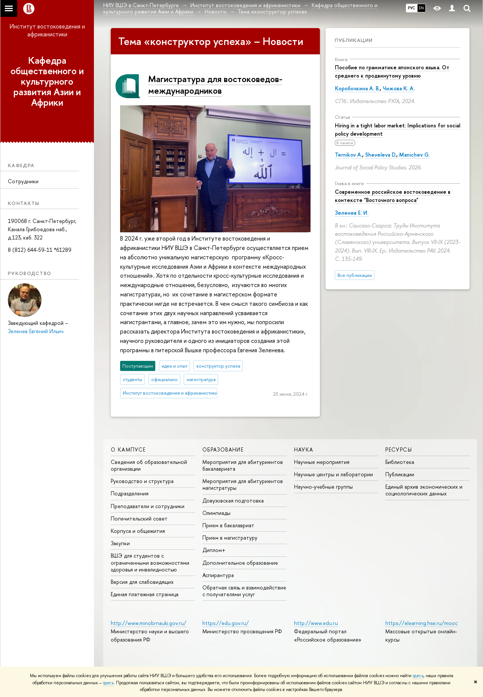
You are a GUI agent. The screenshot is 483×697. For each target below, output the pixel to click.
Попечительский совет (139, 518)
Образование (223, 449)
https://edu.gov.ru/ (225, 623)
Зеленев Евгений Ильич (36, 331)
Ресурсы (398, 449)
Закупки (120, 543)
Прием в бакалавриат (228, 525)
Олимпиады (216, 512)
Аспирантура (218, 575)
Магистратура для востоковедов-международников (215, 84)
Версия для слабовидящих (142, 581)
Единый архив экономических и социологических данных (423, 490)
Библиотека (399, 461)
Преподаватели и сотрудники (147, 506)
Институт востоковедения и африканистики (47, 30)
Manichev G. (414, 154)
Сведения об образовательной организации (149, 465)
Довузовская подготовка (233, 500)
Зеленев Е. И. (352, 212)
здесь (418, 676)
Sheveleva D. (380, 154)
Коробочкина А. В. (357, 88)
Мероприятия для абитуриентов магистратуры (242, 484)
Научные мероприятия (321, 461)
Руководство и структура (142, 481)
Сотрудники (23, 181)
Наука (304, 449)
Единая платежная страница (144, 594)
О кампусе (128, 449)
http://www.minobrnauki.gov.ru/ (148, 623)
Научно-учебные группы (323, 486)
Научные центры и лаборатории (333, 474)
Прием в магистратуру (229, 537)
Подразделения (130, 493)
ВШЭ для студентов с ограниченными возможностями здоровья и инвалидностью (150, 562)
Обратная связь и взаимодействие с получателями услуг (244, 591)
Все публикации (354, 275)
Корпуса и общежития (138, 530)
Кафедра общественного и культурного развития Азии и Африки (47, 81)
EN (421, 7)
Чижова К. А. (399, 88)
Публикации (354, 40)
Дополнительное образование (240, 562)
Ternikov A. (348, 154)
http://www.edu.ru (316, 623)
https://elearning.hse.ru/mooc (421, 623)
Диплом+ (214, 549)
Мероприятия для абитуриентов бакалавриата (242, 465)
